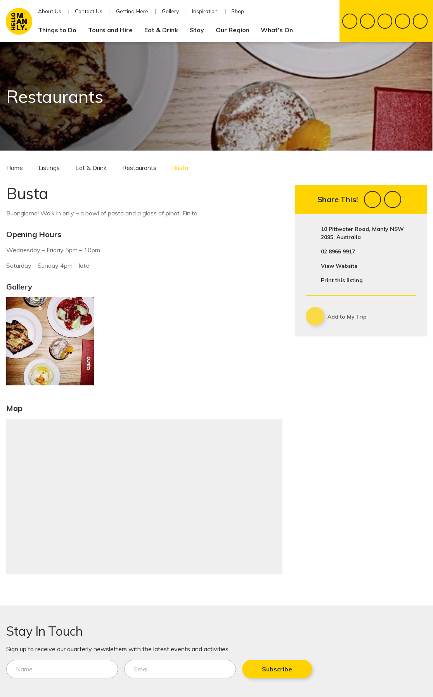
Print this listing (342, 280)
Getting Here (132, 11)
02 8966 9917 (338, 251)
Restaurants (139, 168)
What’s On (280, 30)
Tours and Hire (113, 30)
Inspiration (205, 11)
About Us (49, 11)
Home (14, 168)
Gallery (170, 11)
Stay (200, 30)
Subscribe (277, 669)
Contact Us (88, 11)
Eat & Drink (164, 30)
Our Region (236, 30)
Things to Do (60, 30)
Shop (237, 11)
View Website (339, 265)
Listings (49, 168)
